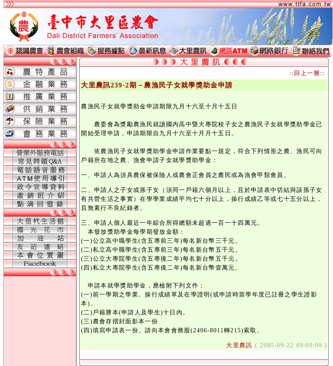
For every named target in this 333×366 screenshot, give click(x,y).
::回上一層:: (307, 73)
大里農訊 (239, 345)
